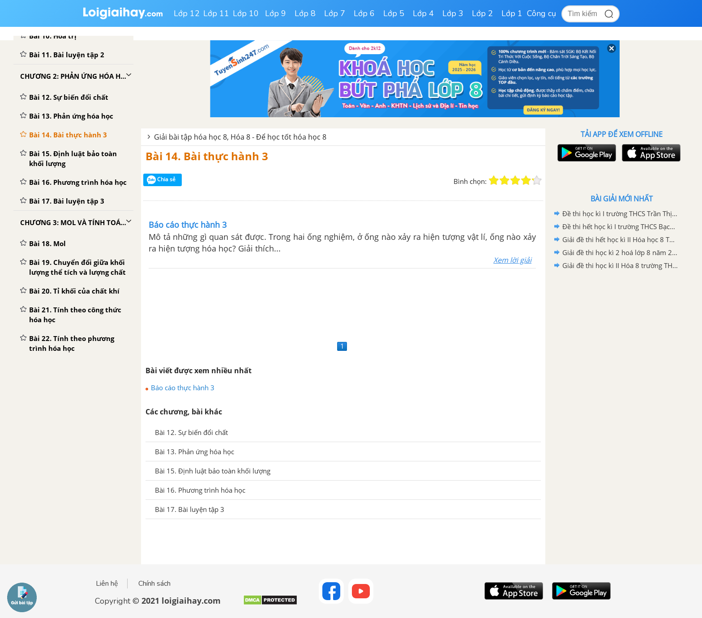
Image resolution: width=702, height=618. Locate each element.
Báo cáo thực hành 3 (182, 387)
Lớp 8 (305, 13)
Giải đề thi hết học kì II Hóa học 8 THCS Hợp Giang (620, 239)
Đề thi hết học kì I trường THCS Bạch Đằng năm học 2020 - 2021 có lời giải (620, 226)
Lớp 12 (187, 13)
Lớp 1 (511, 13)
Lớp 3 (452, 13)
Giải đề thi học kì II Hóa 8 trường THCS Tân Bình (620, 265)
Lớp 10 (246, 13)
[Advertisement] (343, 303)
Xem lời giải (512, 260)
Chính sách (154, 583)
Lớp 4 (423, 13)
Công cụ (541, 13)
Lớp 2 (482, 13)
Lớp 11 (216, 13)
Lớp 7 (334, 13)
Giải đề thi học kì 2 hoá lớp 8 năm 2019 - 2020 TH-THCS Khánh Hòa (620, 252)
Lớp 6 (364, 13)
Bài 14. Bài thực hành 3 (207, 156)
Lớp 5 (393, 13)
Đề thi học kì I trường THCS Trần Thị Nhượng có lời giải (620, 213)
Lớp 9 (275, 13)
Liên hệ (107, 583)
